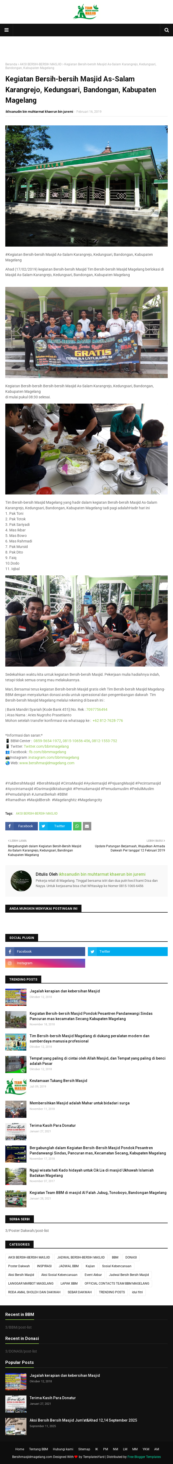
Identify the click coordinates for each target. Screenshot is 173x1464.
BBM (115, 1257)
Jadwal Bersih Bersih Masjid (129, 1275)
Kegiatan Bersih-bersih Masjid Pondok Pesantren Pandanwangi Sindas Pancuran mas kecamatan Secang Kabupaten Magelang (91, 1016)
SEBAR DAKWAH (80, 1292)
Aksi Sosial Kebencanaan (59, 1275)
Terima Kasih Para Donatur (53, 1125)
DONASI (131, 1257)
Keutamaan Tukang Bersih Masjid (58, 1081)
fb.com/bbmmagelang (47, 752)
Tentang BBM (38, 1449)
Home (19, 1449)
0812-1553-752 (104, 741)
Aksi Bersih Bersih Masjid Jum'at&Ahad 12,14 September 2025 (83, 1420)
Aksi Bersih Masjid (21, 1275)
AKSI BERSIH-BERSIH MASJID (41, 64)
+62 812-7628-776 (108, 720)
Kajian (90, 1266)
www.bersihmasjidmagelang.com (46, 763)
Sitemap (84, 1449)
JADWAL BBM (69, 1266)
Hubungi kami (63, 1449)
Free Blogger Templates (144, 1457)
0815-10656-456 (76, 741)
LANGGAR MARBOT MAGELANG (30, 1283)
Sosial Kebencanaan (116, 1266)
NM (115, 1449)
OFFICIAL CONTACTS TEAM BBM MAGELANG (117, 1283)
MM (135, 1449)
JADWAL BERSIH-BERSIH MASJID (81, 1257)
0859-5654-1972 (47, 741)
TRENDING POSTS (112, 1292)
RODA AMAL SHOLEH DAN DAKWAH (34, 1292)
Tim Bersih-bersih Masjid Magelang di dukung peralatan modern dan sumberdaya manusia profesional (89, 1038)
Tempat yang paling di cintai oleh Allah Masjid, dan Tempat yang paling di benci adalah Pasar (98, 1061)
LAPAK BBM (69, 1283)
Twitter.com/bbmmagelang (46, 746)
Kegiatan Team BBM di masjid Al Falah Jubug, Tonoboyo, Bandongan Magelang (98, 1193)
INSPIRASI (44, 1266)
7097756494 (96, 709)
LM (125, 1449)
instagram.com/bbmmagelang (54, 757)
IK (96, 1449)
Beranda (11, 64)
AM (156, 1449)
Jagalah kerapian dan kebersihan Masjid (65, 991)
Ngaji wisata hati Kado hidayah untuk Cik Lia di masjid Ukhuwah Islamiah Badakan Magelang (92, 1173)
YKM (146, 1449)
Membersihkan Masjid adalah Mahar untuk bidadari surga (80, 1103)
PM (105, 1449)
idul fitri (137, 1292)
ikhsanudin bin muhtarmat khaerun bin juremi (39, 112)
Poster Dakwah (19, 1266)
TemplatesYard (93, 1457)
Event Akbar (93, 1275)
